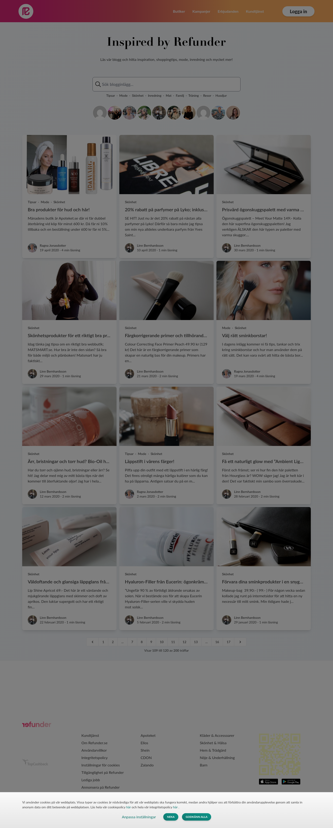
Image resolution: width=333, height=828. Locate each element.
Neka (171, 817)
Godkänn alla (196, 817)
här (129, 807)
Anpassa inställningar (139, 817)
